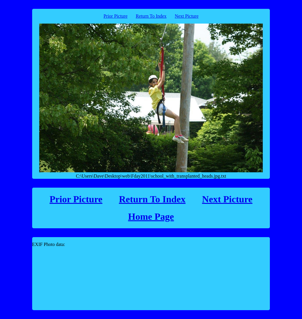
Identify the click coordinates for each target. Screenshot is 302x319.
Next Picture (186, 16)
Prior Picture (115, 16)
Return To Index (151, 16)
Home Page (151, 216)
